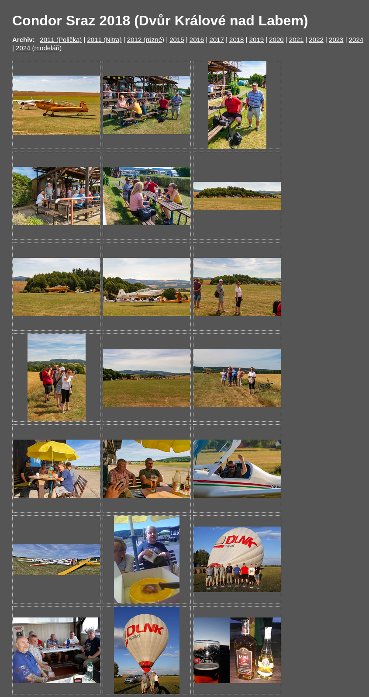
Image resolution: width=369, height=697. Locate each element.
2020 (276, 39)
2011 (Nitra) (104, 39)
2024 (356, 39)
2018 (236, 39)
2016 (197, 39)
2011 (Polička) (61, 39)
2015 (176, 39)
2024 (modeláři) (39, 48)
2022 (316, 39)
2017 (216, 39)
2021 (296, 39)
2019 (256, 39)
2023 (336, 39)
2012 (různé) (145, 39)
